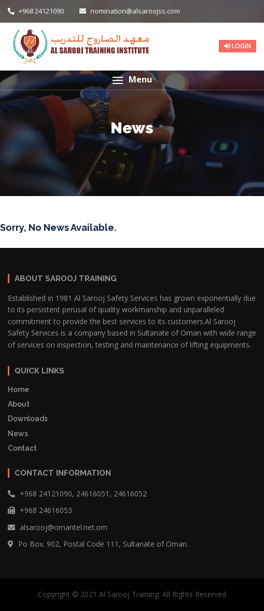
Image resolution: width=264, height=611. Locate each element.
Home (18, 389)
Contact (22, 448)
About (19, 404)
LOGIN (237, 45)
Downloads (28, 418)
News (18, 433)
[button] (132, 80)
